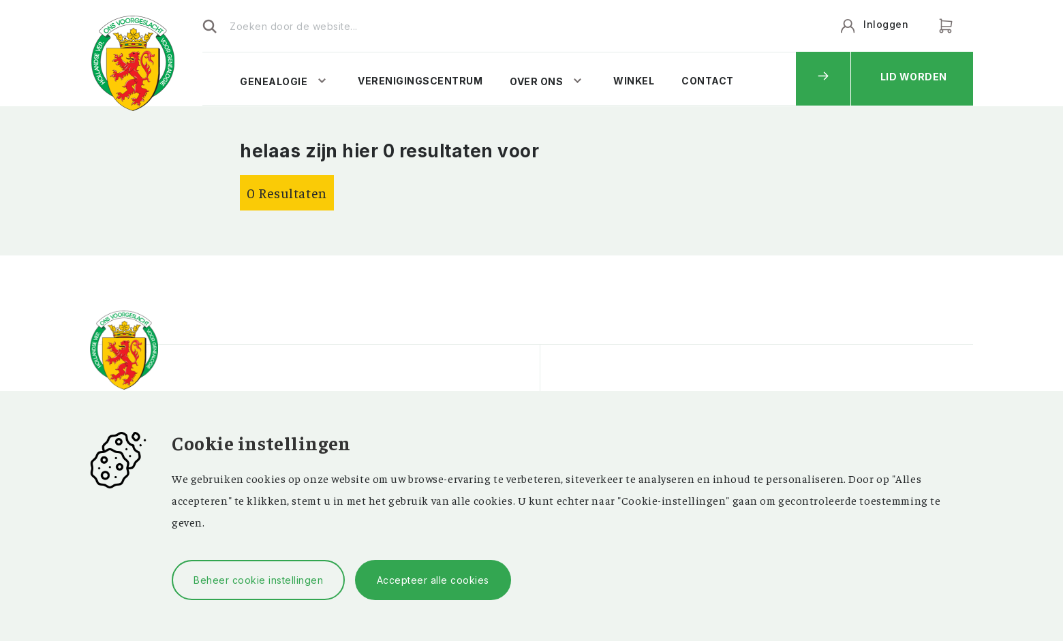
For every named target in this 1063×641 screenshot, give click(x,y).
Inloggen (885, 24)
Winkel (633, 81)
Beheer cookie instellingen (258, 580)
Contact (707, 81)
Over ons (536, 81)
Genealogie (273, 81)
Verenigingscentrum (420, 81)
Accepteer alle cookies (433, 580)
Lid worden (913, 76)
